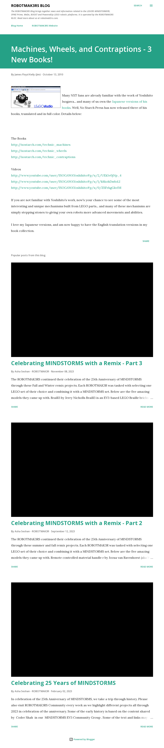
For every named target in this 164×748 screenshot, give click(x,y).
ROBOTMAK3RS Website (45, 25)
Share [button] (146, 241)
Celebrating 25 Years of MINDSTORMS (63, 683)
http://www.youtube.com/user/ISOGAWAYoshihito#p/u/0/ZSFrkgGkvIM (66, 188)
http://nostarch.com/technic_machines (41, 144)
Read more (147, 406)
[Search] (138, 5)
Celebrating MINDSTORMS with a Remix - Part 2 (76, 523)
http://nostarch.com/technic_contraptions (43, 157)
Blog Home (17, 25)
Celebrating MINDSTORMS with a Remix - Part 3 (76, 363)
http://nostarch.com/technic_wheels (39, 151)
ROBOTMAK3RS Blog (30, 5)
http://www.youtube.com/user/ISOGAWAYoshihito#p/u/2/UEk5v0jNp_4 (66, 175)
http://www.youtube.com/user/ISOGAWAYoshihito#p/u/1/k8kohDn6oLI (65, 181)
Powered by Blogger (82, 739)
